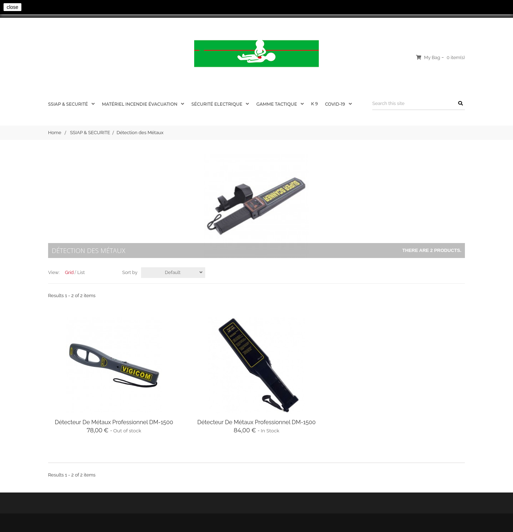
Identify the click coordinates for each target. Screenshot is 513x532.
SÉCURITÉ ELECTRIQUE (217, 104)
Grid (69, 272)
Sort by (130, 272)
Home (54, 132)
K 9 (314, 103)
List (81, 272)
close (13, 7)
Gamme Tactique (277, 104)
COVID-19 (335, 104)
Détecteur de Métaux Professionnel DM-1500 (114, 422)
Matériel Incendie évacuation (140, 104)
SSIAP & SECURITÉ (68, 104)
